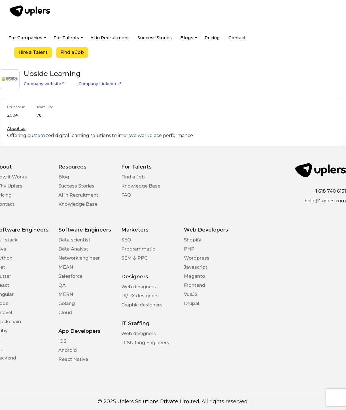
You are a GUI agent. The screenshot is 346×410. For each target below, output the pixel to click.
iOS (62, 341)
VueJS (191, 294)
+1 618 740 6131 (329, 191)
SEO (126, 240)
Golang (66, 303)
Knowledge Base (77, 204)
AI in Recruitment (109, 37)
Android (67, 350)
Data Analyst (73, 249)
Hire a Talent (33, 52)
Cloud (65, 312)
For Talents (66, 37)
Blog (63, 177)
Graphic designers (141, 305)
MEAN (65, 267)
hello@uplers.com (325, 200)
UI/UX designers (140, 295)
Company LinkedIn (99, 83)
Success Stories (154, 37)
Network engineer (79, 258)
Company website (44, 83)
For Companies (25, 37)
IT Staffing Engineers (145, 342)
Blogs (186, 37)
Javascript (195, 267)
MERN (65, 294)
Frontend (194, 285)
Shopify (192, 240)
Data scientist (74, 240)
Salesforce (70, 276)
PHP (189, 249)
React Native (73, 359)
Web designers (138, 286)
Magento (194, 276)
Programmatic (138, 249)
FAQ (126, 195)
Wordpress (196, 258)
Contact (237, 37)
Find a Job (72, 52)
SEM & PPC (134, 258)
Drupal (191, 303)
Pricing (212, 37)
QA (62, 285)
